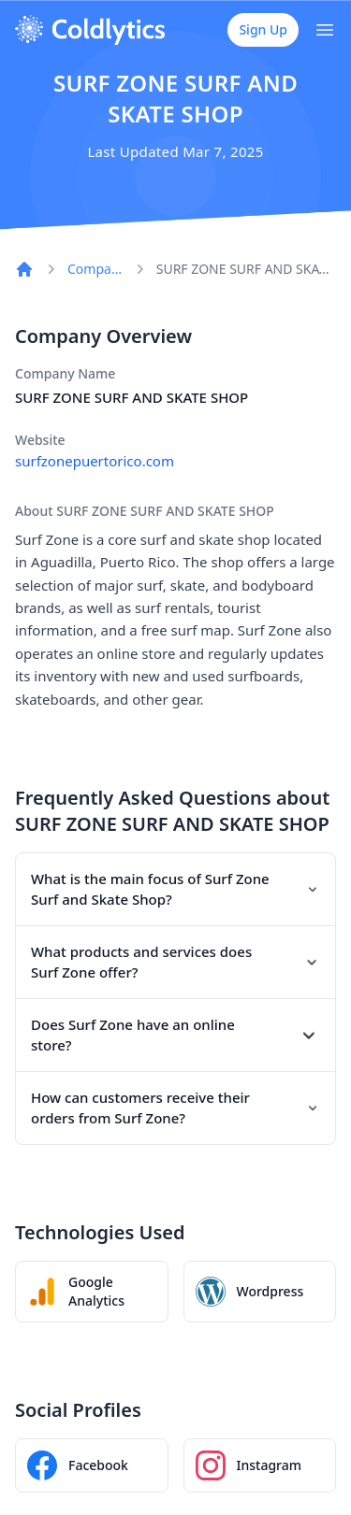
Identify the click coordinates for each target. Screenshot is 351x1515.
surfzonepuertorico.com (94, 460)
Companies (95, 269)
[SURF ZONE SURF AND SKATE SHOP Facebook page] (91, 1465)
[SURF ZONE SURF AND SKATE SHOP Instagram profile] (260, 1465)
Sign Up (263, 29)
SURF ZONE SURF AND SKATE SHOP (246, 269)
